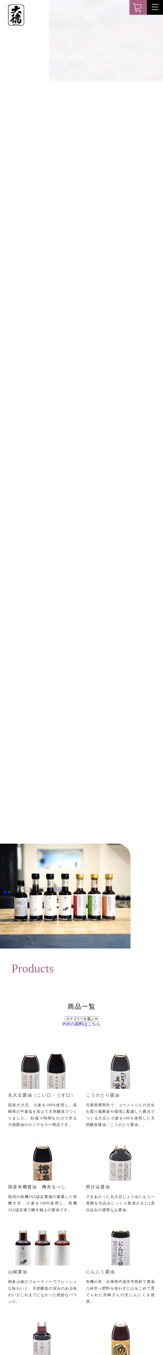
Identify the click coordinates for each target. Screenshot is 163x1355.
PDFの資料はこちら (81, 1024)
